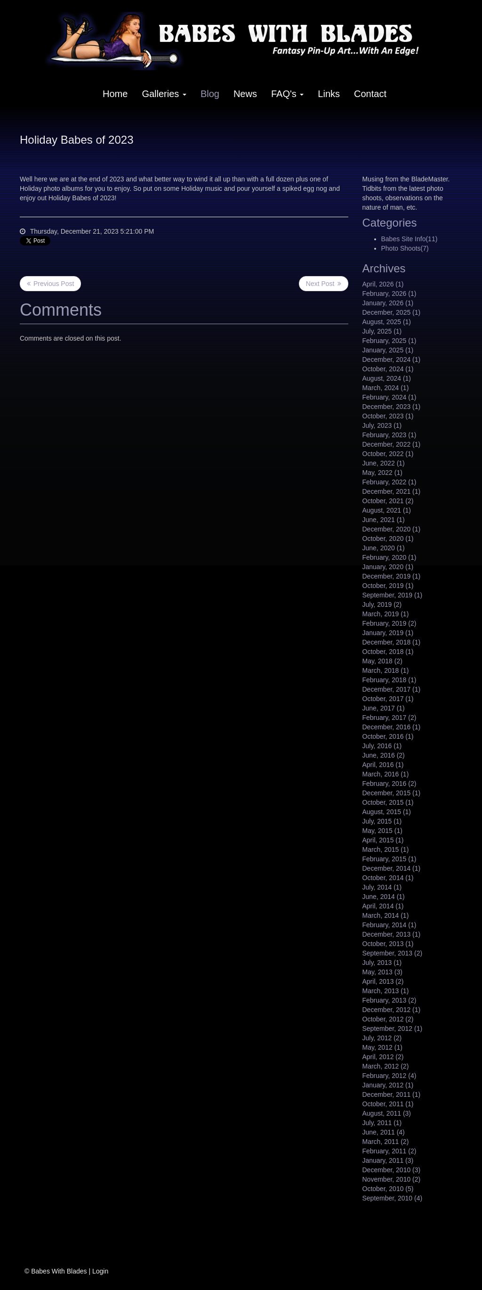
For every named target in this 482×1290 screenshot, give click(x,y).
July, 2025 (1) (382, 331)
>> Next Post (323, 283)
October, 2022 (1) (388, 453)
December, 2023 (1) (391, 406)
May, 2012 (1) (382, 1047)
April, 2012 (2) (383, 1057)
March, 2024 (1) (385, 388)
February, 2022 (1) (389, 482)
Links (329, 94)
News (245, 94)
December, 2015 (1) (391, 793)
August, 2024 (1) (386, 378)
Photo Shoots (405, 248)
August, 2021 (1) (386, 510)
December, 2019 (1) (391, 576)
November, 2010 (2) (391, 1179)
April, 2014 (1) (383, 906)
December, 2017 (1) (391, 689)
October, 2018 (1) (388, 651)
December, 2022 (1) (391, 444)
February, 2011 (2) (389, 1151)
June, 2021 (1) (383, 519)
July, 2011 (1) (382, 1123)
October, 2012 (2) (388, 1019)
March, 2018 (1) (385, 670)
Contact (370, 94)
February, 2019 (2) (389, 623)
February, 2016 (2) (389, 783)
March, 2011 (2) (385, 1141)
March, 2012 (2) (385, 1066)
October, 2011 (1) (388, 1104)
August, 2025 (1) (386, 322)
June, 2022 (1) (383, 463)
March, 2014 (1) (385, 915)
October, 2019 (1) (388, 585)
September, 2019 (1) (392, 595)
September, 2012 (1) (392, 1028)
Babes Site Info (409, 239)
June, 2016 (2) (383, 755)
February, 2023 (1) (389, 435)
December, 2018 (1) (391, 642)
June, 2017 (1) (383, 708)
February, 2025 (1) (389, 340)
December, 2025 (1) (391, 312)
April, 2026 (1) (383, 284)
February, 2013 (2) (389, 1000)
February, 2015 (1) (389, 859)
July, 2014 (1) (382, 887)
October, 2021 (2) (388, 501)
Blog (210, 94)
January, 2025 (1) (388, 350)
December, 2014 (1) (391, 868)
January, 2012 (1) (388, 1085)
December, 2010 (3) (391, 1170)
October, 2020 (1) (388, 538)
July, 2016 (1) (382, 746)
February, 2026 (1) (389, 293)
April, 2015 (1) (383, 840)
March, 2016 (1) (385, 774)
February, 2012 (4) (389, 1075)
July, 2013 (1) (382, 962)
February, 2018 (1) (389, 680)
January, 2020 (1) (388, 567)
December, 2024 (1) (391, 359)
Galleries (164, 94)
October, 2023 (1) (388, 416)
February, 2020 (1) (389, 557)
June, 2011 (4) (383, 1132)
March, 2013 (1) (385, 991)
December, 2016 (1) (391, 727)
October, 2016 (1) (388, 736)
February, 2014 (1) (389, 925)
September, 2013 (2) (392, 953)
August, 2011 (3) (386, 1113)
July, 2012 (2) (382, 1038)
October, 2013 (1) (388, 943)
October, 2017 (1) (388, 698)
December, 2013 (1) (391, 934)
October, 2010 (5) (388, 1188)
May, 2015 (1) (382, 830)
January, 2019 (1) (388, 633)
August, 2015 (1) (386, 812)
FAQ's (287, 94)
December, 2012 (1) (391, 1009)
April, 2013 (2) (383, 981)
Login (100, 1271)
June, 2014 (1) (383, 896)
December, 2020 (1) (391, 529)
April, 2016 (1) (383, 764)
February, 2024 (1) (389, 397)
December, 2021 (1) (391, 491)
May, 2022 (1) (382, 472)
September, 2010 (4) (392, 1198)
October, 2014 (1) (388, 878)
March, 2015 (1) (385, 849)
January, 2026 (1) (388, 303)
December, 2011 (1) (391, 1094)
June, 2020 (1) (383, 548)
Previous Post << (50, 283)
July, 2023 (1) (382, 425)
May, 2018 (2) (382, 661)
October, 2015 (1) (388, 802)
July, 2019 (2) (382, 604)
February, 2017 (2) (389, 717)
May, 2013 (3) (382, 972)
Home (115, 94)
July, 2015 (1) (382, 821)
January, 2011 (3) (388, 1160)
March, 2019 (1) (385, 614)
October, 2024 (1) (388, 369)
